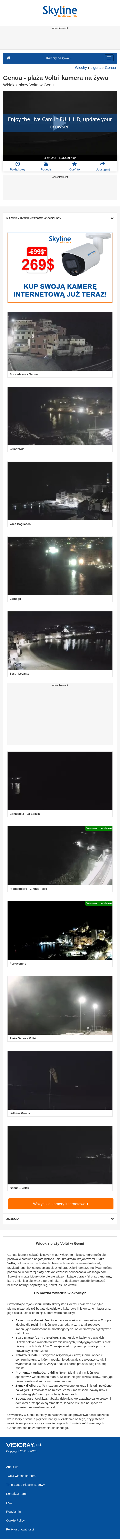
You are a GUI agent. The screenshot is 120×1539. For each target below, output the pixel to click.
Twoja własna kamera (21, 1475)
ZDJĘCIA (60, 1219)
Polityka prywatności (20, 1529)
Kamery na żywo (59, 58)
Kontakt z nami (16, 1493)
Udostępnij (103, 166)
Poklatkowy (18, 166)
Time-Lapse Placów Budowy (25, 1484)
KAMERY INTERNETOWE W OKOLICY (60, 218)
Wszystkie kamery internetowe (61, 1204)
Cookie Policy (15, 1520)
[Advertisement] (59, 40)
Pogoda (46, 166)
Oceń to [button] (74, 166)
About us (12, 1466)
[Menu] (109, 57)
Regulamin (13, 1511)
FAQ (9, 1502)
